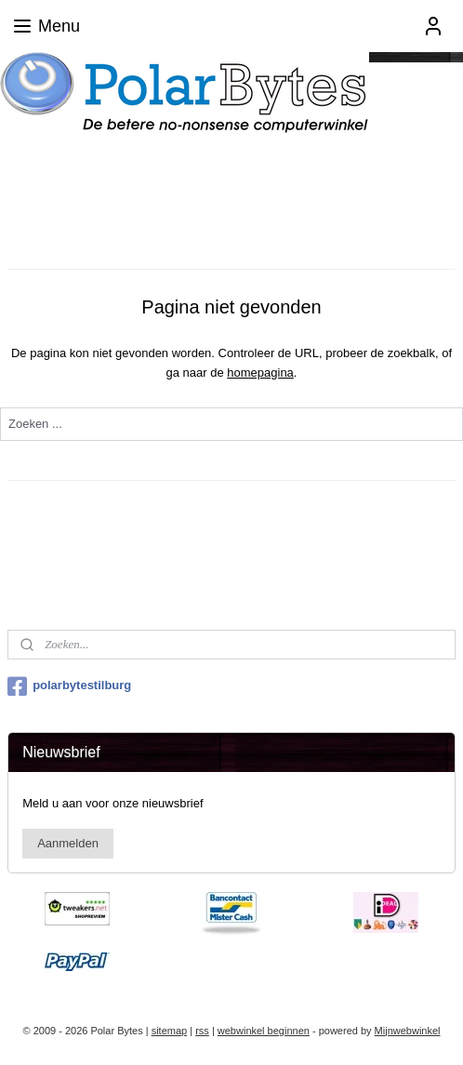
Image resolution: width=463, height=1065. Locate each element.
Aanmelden (68, 843)
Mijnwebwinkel (408, 1030)
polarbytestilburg (69, 686)
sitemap (170, 1030)
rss (202, 1030)
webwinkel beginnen (264, 1030)
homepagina (260, 372)
